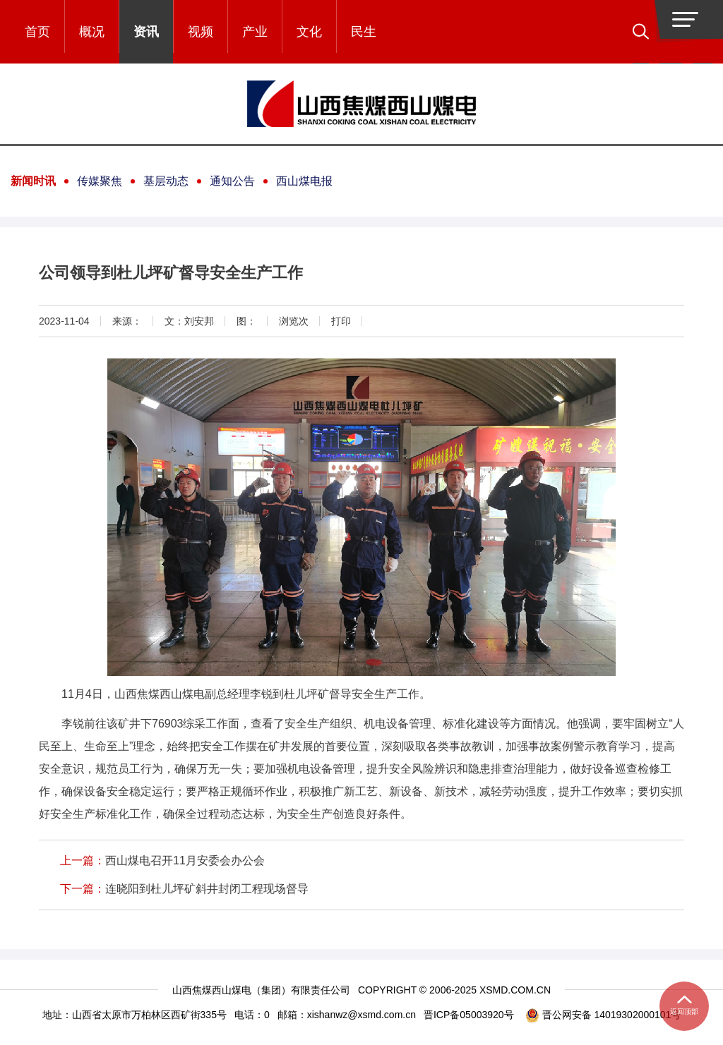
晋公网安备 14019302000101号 (603, 1015)
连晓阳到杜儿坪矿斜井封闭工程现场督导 (207, 889)
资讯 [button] (146, 32)
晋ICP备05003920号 (469, 1014)
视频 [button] (200, 32)
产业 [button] (255, 32)
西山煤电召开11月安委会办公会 (185, 860)
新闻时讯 (33, 181)
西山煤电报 (304, 181)
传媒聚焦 (99, 181)
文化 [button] (309, 32)
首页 (37, 32)
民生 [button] (363, 32)
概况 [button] (91, 32)
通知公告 (232, 181)
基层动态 (166, 181)
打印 (341, 321)
